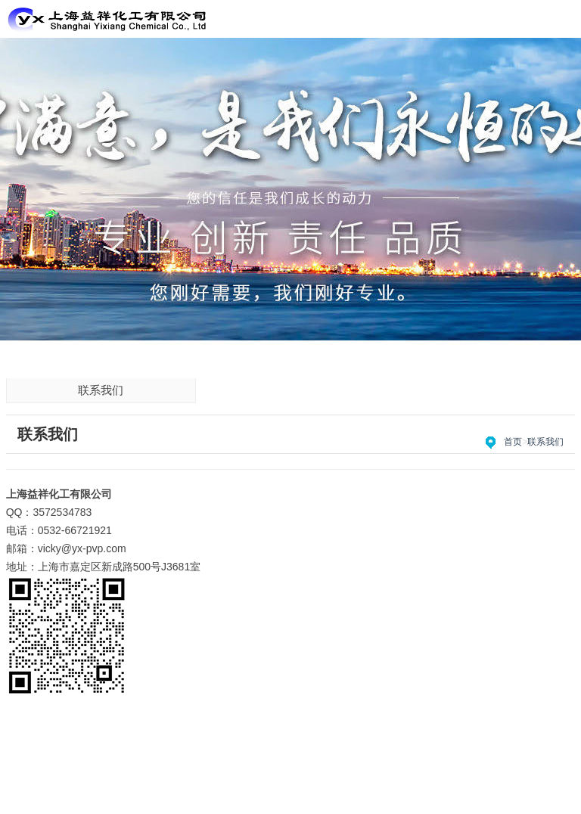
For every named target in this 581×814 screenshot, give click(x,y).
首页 (513, 442)
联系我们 (100, 390)
